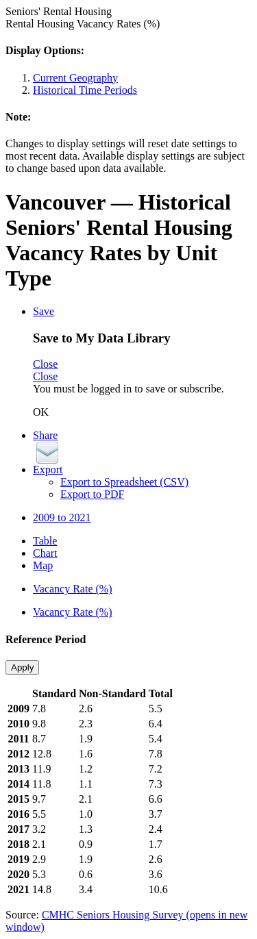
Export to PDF (92, 494)
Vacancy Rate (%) (72, 588)
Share (45, 435)
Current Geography (75, 78)
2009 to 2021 (61, 517)
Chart (45, 553)
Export (48, 469)
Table (45, 541)
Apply (22, 667)
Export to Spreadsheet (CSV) (124, 482)
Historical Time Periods (85, 90)
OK (41, 412)
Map (43, 565)
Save (43, 311)
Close (45, 364)
